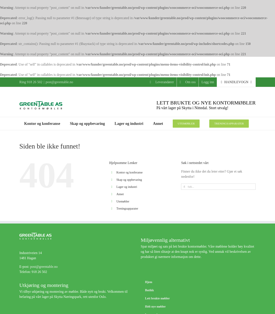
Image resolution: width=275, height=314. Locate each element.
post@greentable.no (59, 82)
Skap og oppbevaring (129, 179)
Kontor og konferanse (129, 172)
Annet (120, 194)
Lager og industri (126, 186)
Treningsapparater (127, 208)
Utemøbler (122, 201)
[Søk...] (218, 187)
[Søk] (184, 187)
